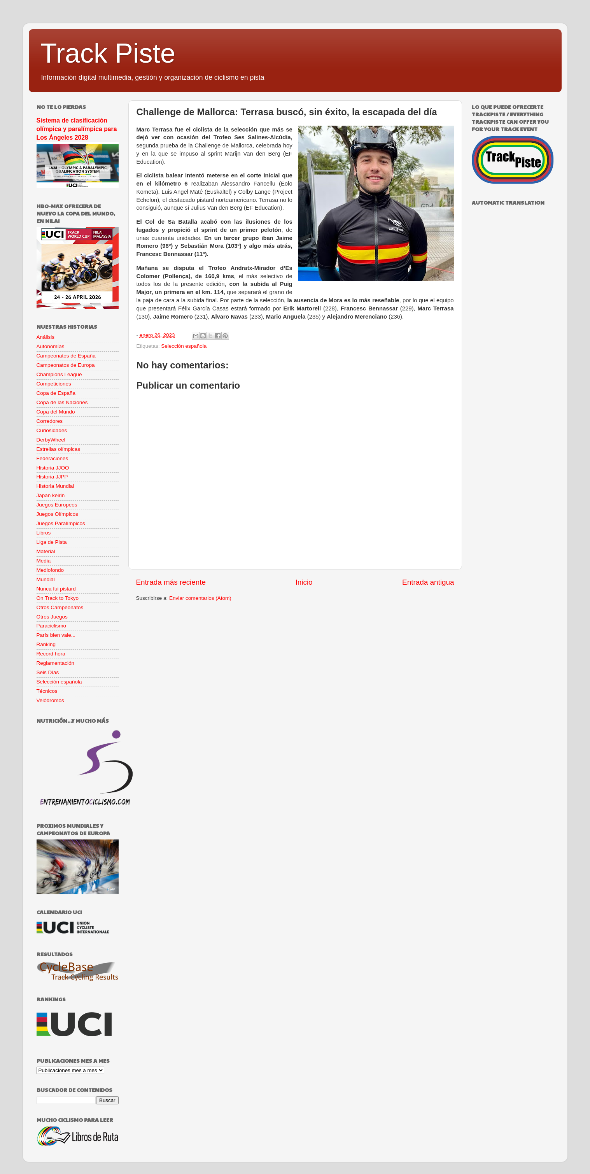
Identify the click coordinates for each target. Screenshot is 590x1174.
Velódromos (50, 700)
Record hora (51, 654)
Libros (44, 533)
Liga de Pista (52, 542)
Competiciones (54, 384)
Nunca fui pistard (56, 589)
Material (46, 551)
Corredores (50, 421)
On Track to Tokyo (58, 598)
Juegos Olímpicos (57, 514)
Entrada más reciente (171, 582)
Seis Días (48, 672)
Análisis (46, 337)
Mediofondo (50, 570)
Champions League (59, 374)
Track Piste (107, 53)
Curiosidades (52, 430)
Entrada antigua (428, 582)
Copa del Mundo (56, 412)
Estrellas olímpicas (59, 449)
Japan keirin (51, 495)
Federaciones (52, 458)
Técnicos (47, 691)
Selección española (184, 346)
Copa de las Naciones (62, 402)
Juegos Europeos (57, 505)
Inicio (304, 582)
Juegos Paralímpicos (61, 523)
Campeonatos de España (66, 356)
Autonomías (51, 346)
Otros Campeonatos (60, 607)
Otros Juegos (52, 617)
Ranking (46, 644)
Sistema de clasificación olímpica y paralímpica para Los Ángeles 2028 (77, 129)
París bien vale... (56, 635)
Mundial (46, 579)
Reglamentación (56, 663)
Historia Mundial (55, 486)
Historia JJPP (52, 477)
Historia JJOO (53, 468)
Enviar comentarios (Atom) (200, 598)
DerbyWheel (51, 440)
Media (44, 561)
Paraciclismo (52, 626)
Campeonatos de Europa (66, 365)
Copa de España (56, 393)
